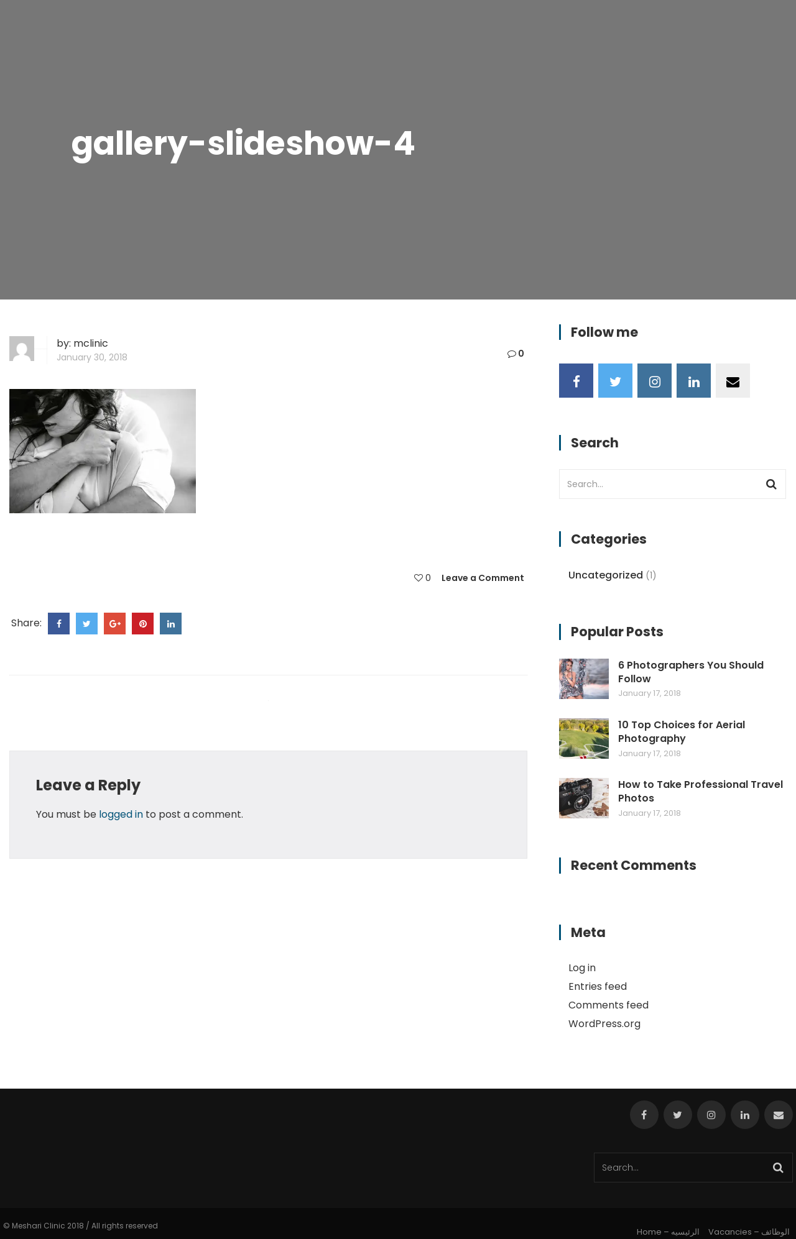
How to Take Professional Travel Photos (700, 791)
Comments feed (608, 1005)
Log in (582, 968)
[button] (102, 451)
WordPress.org (604, 1024)
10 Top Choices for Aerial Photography (681, 732)
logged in (121, 814)
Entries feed (597, 986)
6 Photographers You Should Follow (691, 672)
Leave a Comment (483, 578)
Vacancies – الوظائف (749, 1232)
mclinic (90, 343)
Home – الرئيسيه (668, 1232)
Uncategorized (605, 575)
